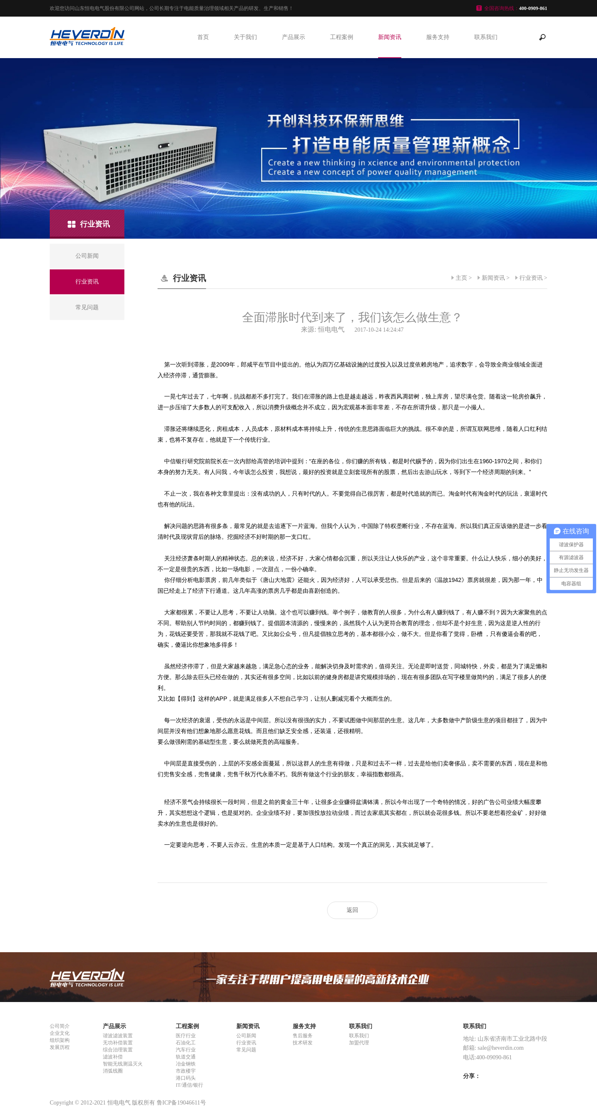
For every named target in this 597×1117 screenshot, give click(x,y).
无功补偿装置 (118, 1043)
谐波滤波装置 (118, 1036)
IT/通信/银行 (189, 1085)
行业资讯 (531, 278)
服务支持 (437, 37)
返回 (352, 910)
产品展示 (293, 37)
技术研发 (303, 1043)
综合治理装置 (118, 1050)
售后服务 (303, 1036)
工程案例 (341, 37)
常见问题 (246, 1050)
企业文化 (60, 1033)
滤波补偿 (113, 1057)
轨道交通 (186, 1057)
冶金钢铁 (186, 1064)
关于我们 (245, 37)
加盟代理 (359, 1043)
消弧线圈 (113, 1071)
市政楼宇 (186, 1071)
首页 (203, 37)
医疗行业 (186, 1036)
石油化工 (186, 1043)
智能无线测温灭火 (123, 1064)
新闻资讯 (389, 37)
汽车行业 (186, 1050)
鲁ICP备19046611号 (181, 1103)
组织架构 (60, 1040)
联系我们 (486, 37)
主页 (461, 278)
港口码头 (186, 1078)
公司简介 (60, 1026)
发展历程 (60, 1047)
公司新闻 (246, 1036)
